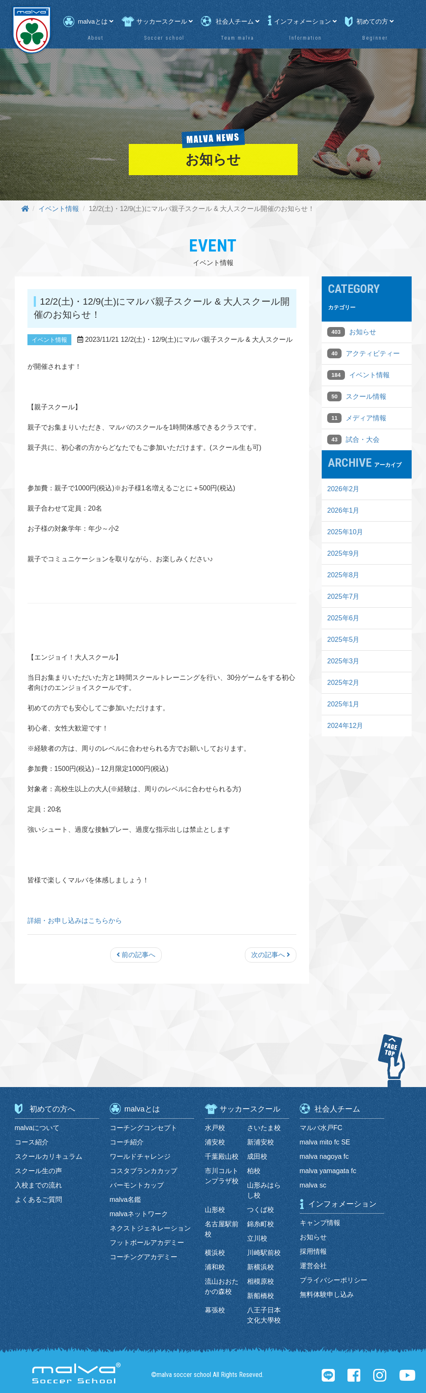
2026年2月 (343, 488)
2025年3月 (343, 661)
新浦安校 (260, 1142)
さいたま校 (264, 1127)
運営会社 (313, 1265)
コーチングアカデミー (143, 1256)
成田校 (257, 1156)
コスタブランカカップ (143, 1170)
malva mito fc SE (325, 1142)
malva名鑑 (125, 1199)
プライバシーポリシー (333, 1280)
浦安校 (215, 1142)
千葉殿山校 (222, 1156)
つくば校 (260, 1209)
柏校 (253, 1170)
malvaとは (95, 21)
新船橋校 (260, 1295)
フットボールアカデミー (147, 1242)
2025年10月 (345, 532)
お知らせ (362, 331)
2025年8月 (343, 575)
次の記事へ (270, 954)
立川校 (257, 1238)
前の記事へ (136, 954)
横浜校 (215, 1252)
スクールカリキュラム (48, 1156)
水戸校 (215, 1127)
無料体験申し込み (327, 1294)
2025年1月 (343, 704)
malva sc (313, 1185)
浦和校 (215, 1267)
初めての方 (374, 21)
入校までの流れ (38, 1185)
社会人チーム (237, 21)
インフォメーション (305, 21)
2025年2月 (343, 682)
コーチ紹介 (127, 1142)
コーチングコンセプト (143, 1127)
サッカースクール (164, 21)
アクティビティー (373, 353)
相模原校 (260, 1281)
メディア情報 (366, 418)
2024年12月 (345, 725)
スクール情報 (366, 396)
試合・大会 (363, 439)
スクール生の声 (38, 1170)
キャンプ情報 (320, 1222)
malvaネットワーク (139, 1213)
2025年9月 (343, 553)
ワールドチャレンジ (140, 1156)
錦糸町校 (260, 1224)
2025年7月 (343, 596)
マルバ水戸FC (321, 1127)
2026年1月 (343, 510)
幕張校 (215, 1310)
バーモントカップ (137, 1185)
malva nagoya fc (324, 1156)
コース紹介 (32, 1142)
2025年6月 (343, 618)
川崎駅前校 (264, 1252)
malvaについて (37, 1127)
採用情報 (313, 1251)
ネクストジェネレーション (150, 1228)
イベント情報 (58, 208)
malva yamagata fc (328, 1170)
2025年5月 (343, 639)
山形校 (215, 1209)
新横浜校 (260, 1267)
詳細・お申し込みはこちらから (74, 920)
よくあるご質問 (38, 1199)
